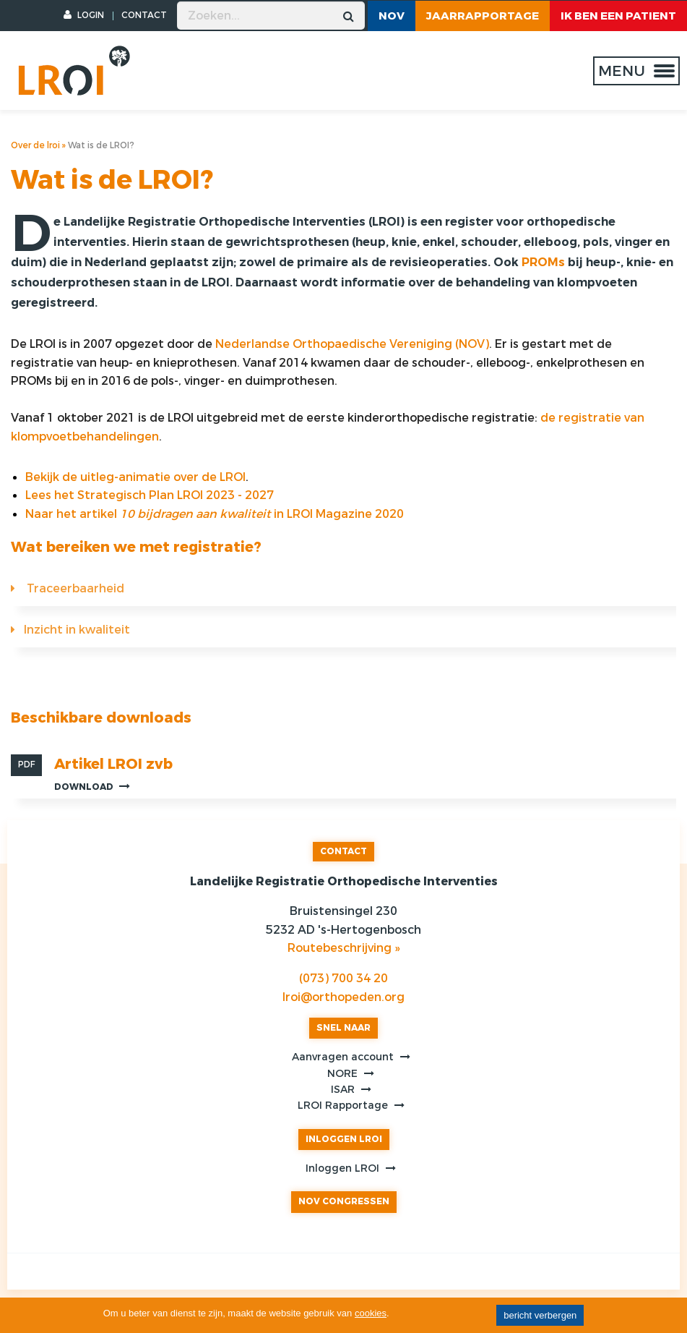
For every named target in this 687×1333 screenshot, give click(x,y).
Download (92, 786)
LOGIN (84, 15)
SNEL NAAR (343, 1028)
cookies (370, 1313)
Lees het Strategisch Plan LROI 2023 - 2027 (149, 495)
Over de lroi (35, 145)
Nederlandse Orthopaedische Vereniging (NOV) (352, 344)
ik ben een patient (618, 16)
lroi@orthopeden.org (343, 997)
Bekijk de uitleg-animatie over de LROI (135, 477)
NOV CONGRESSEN (343, 1201)
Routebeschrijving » (343, 947)
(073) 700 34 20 (343, 978)
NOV (392, 16)
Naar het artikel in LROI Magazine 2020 (214, 513)
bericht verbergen (540, 1315)
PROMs (543, 262)
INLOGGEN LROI (344, 1139)
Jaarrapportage (482, 16)
